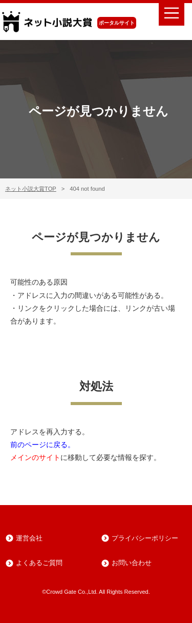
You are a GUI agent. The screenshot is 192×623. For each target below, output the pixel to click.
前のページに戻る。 (42, 444)
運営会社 (29, 538)
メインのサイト (35, 457)
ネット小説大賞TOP (30, 189)
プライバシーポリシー (145, 538)
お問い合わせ (132, 563)
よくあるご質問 (39, 563)
